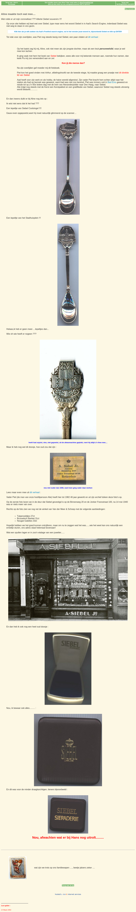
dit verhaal (93, 37)
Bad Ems (112, 82)
